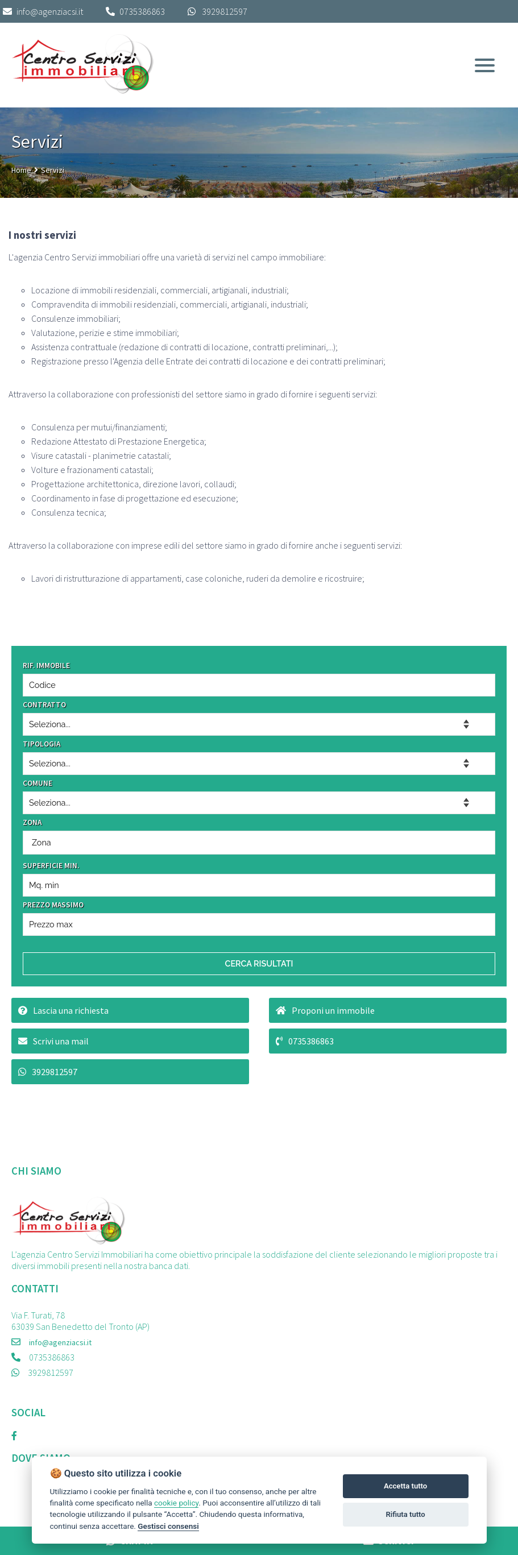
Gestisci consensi (168, 1526)
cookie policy (176, 1502)
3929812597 (224, 11)
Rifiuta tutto (405, 1514)
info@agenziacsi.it (43, 11)
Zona (41, 842)
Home (21, 170)
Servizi (52, 170)
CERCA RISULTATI (259, 963)
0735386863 (142, 11)
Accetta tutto (405, 1486)
